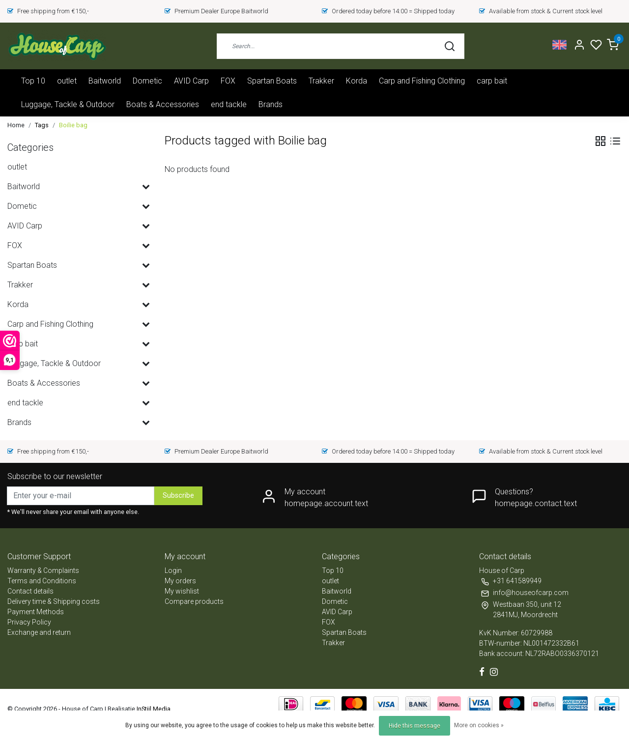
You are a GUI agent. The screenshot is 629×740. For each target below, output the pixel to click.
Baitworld (104, 80)
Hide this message (414, 725)
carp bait (492, 80)
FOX (228, 80)
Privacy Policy (29, 622)
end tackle (229, 104)
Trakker (321, 80)
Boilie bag (73, 125)
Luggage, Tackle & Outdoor (67, 104)
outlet (67, 80)
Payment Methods (35, 612)
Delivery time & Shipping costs (53, 601)
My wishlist (182, 591)
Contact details (30, 591)
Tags (42, 125)
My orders (180, 581)
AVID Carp (191, 80)
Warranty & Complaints (43, 570)
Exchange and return (39, 632)
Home (16, 125)
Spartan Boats (272, 80)
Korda (356, 80)
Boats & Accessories (162, 104)
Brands (270, 104)
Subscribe (178, 495)
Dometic (147, 80)
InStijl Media (153, 708)
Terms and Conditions (41, 581)
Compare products (194, 601)
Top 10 (33, 80)
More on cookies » (479, 725)
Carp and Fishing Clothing (422, 80)
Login (173, 570)
